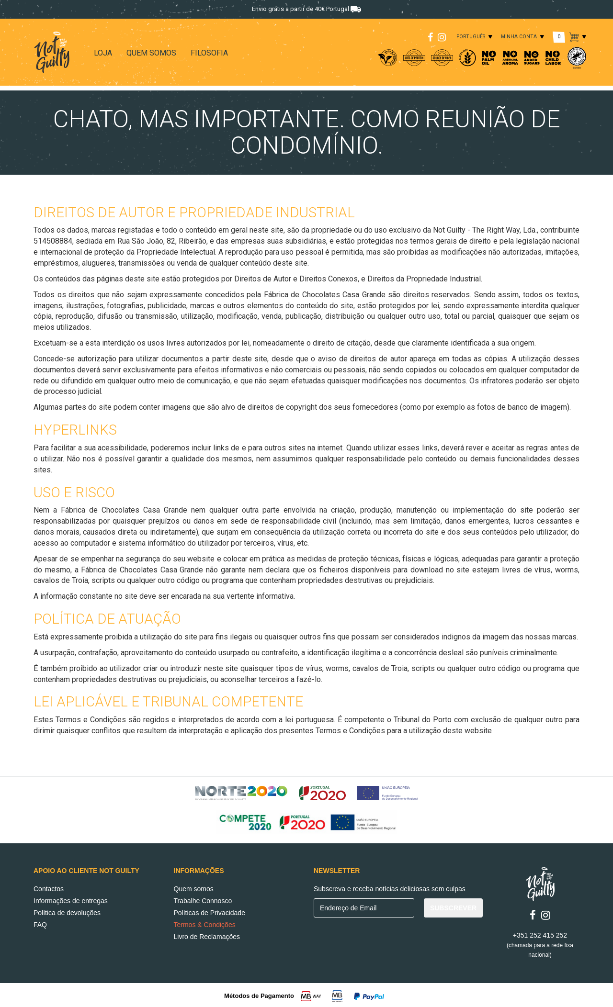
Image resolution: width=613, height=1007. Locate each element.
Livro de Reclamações (207, 936)
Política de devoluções (67, 912)
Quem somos (194, 888)
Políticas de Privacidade (209, 912)
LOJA (103, 52)
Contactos (49, 888)
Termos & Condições (205, 924)
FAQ (40, 924)
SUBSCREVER (453, 907)
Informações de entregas (71, 900)
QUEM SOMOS (151, 52)
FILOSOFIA (209, 52)
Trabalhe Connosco (203, 900)
